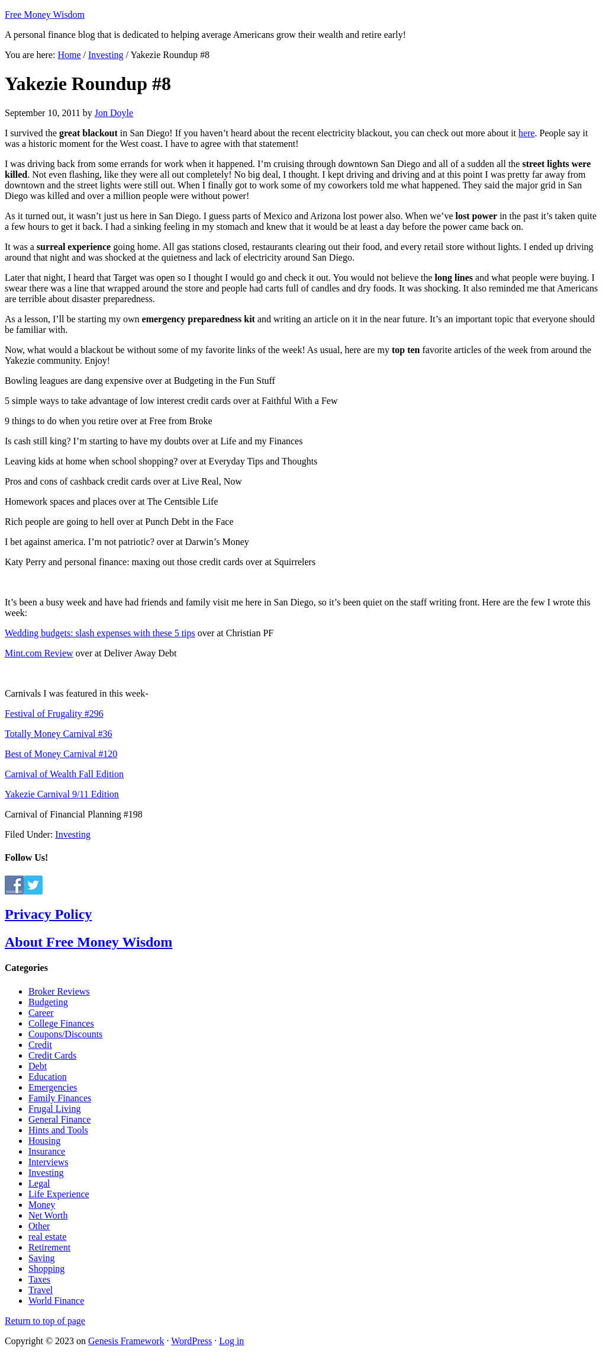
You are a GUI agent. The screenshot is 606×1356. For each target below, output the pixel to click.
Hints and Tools (58, 1130)
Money (41, 1205)
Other (39, 1226)
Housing (44, 1141)
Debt (37, 1066)
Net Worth (47, 1215)
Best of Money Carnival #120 (61, 754)
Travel (40, 1290)
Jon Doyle (114, 113)
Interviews (48, 1162)
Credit (40, 1045)
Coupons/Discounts (65, 1034)
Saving (41, 1258)
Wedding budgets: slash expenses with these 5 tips (100, 633)
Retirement (49, 1247)
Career (41, 1013)
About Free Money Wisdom (88, 942)
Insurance (46, 1151)
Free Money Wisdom (45, 14)
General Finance (59, 1119)
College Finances (61, 1023)
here (526, 133)
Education (47, 1077)
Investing (73, 834)
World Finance (56, 1301)
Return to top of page (45, 1321)
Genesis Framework (126, 1341)
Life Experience (58, 1194)
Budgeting (48, 1002)
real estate (47, 1237)
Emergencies (52, 1087)
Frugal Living (54, 1109)
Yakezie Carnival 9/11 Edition (62, 794)
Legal (39, 1183)
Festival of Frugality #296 (54, 714)
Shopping (46, 1269)
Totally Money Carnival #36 (58, 734)
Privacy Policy (48, 914)
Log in (231, 1341)
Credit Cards (52, 1055)
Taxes (39, 1279)
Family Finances (59, 1098)
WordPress (191, 1341)
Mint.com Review (39, 653)
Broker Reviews (59, 991)
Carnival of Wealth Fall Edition (64, 774)
